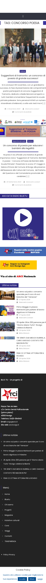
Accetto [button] (22, 579)
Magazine (9, 515)
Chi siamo (9, 504)
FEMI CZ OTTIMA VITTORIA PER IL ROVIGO (20, 478)
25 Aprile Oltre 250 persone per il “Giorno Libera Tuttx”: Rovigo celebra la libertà (31, 325)
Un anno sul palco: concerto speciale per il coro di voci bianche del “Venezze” (29, 294)
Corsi (7, 525)
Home (7, 494)
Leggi (40, 579)
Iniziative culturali (12, 520)
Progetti (8, 510)
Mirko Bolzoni (24, 333)
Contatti (8, 536)
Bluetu (7, 499)
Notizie (22, 71)
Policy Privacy (9, 554)
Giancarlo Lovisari (32, 109)
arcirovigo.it (14, 425)
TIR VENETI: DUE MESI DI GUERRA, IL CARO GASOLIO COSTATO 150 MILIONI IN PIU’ (31, 340)
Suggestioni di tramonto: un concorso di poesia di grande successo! (23, 77)
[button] (23, 16)
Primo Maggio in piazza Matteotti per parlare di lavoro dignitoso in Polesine (30, 310)
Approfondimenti (19, 141)
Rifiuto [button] (32, 579)
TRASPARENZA (10, 541)
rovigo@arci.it (12, 422)
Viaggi (7, 531)
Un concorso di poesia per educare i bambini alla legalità (23, 147)
